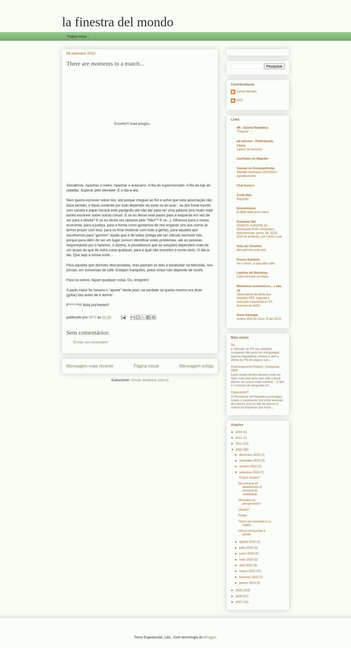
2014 (239, 432)
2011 (239, 443)
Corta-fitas (244, 195)
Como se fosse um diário (252, 276)
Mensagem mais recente (89, 366)
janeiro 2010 (248, 582)
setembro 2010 (249, 472)
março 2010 (247, 571)
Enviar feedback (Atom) (150, 380)
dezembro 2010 (250, 454)
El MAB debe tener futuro (253, 212)
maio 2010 (246, 559)
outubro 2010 (248, 466)
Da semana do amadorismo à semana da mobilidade (250, 489)
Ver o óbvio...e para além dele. (256, 263)
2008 (239, 596)
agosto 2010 (248, 541)
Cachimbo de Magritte (252, 158)
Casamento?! (240, 392)
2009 (239, 590)
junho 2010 (247, 553)
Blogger (210, 637)
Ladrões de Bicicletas (252, 272)
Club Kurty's (245, 185)
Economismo (246, 208)
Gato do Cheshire (249, 246)
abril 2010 (246, 565)
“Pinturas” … (245, 131)
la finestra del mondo (118, 22)
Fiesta (242, 515)
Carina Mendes (246, 91)
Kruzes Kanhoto (248, 259)
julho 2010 (246, 547)
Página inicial (77, 36)
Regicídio (243, 198)
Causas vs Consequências (256, 168)
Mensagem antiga (196, 366)
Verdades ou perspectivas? (249, 501)
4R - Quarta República (252, 127)
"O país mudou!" (249, 477)
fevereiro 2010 (249, 577)
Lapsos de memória (249, 149)
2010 (239, 449)
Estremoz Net (246, 221)
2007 (239, 602)
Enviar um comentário (90, 342)
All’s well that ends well (251, 249)
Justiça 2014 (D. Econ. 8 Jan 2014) (259, 318)
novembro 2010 (250, 460)
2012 (239, 437)
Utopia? (243, 509)
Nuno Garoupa (247, 314)
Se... (234, 344)
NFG (239, 100)
